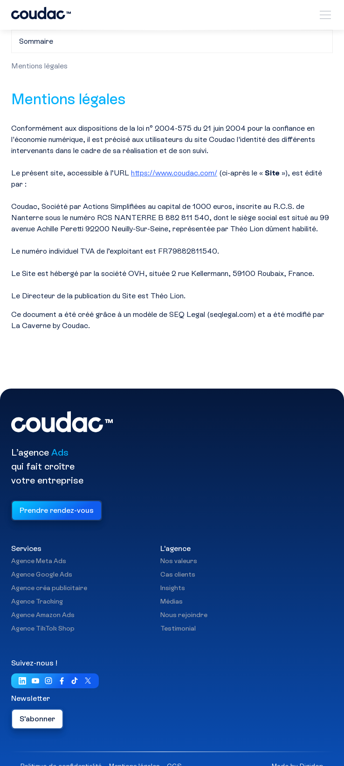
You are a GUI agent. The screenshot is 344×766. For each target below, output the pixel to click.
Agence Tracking (37, 601)
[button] (323, 15)
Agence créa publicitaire (49, 588)
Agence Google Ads (41, 574)
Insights (172, 588)
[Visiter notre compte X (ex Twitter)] (87, 681)
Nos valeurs (178, 561)
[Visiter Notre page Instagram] (48, 681)
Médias (171, 601)
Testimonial (178, 628)
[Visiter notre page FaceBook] (61, 681)
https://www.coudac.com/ (174, 172)
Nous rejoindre (183, 615)
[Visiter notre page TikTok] (74, 681)
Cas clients (177, 574)
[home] (41, 15)
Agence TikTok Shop (43, 628)
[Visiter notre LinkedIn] (22, 681)
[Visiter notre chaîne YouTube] (35, 681)
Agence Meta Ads (38, 561)
